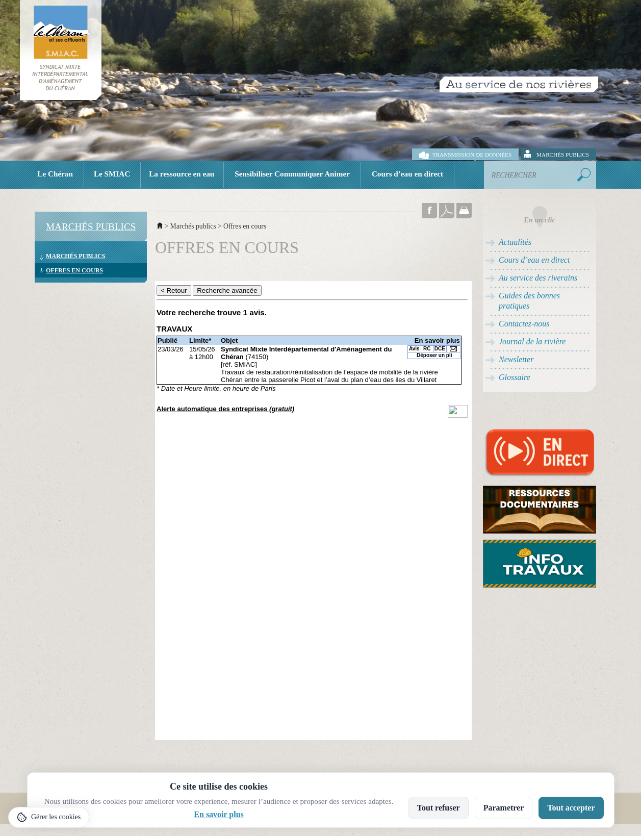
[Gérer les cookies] (48, 817)
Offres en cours (74, 270)
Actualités (515, 242)
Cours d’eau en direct (407, 173)
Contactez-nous (524, 323)
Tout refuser (438, 807)
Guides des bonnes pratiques (529, 300)
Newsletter (516, 359)
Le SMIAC (112, 173)
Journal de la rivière (532, 341)
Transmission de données (471, 154)
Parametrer (503, 807)
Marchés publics (562, 154)
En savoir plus (219, 814)
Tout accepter (571, 807)
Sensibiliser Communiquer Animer (292, 173)
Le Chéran (55, 173)
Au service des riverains (538, 277)
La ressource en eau (181, 173)
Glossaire (514, 377)
